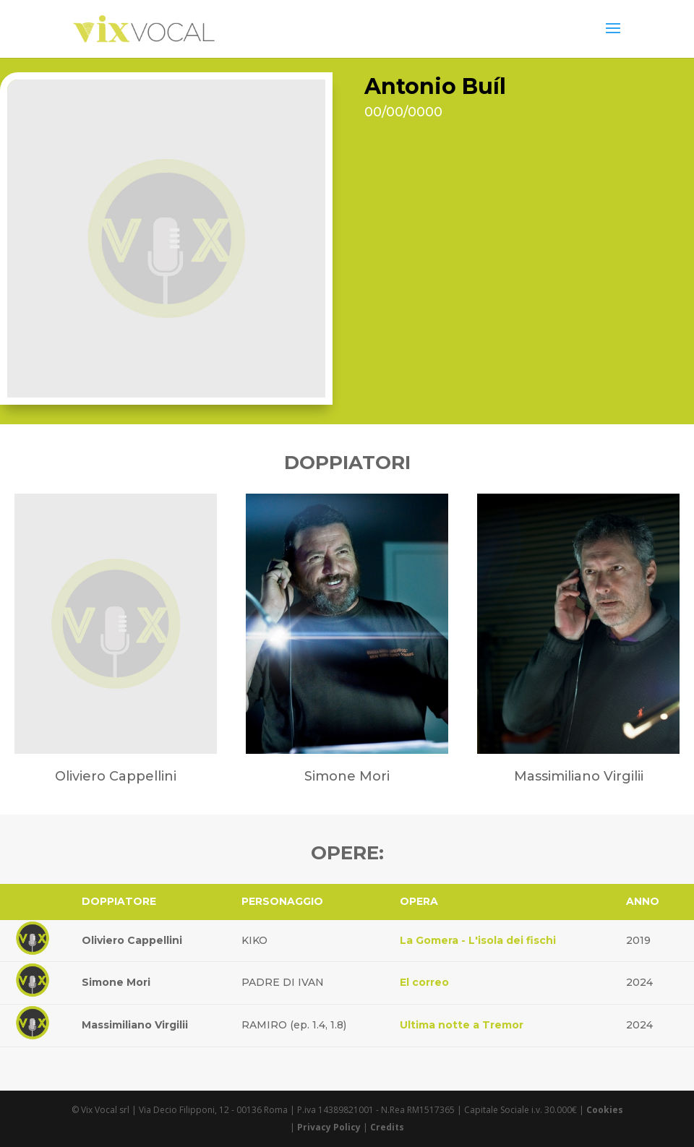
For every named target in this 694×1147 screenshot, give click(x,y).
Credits (387, 1127)
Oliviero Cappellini (132, 940)
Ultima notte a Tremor (461, 1024)
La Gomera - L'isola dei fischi (478, 940)
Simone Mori (116, 982)
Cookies (604, 1110)
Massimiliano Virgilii (135, 1024)
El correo (424, 982)
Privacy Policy (329, 1127)
